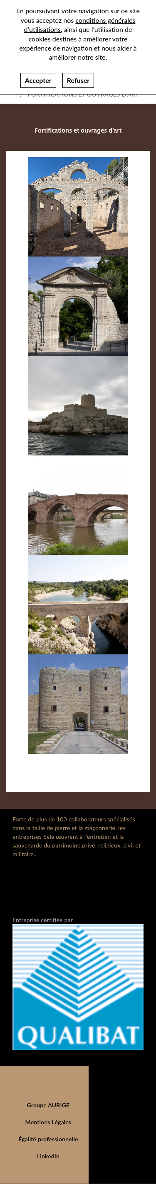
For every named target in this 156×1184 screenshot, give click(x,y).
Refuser (78, 77)
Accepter (38, 77)
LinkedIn (48, 1156)
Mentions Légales (48, 1122)
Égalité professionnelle (48, 1139)
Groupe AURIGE (48, 1105)
